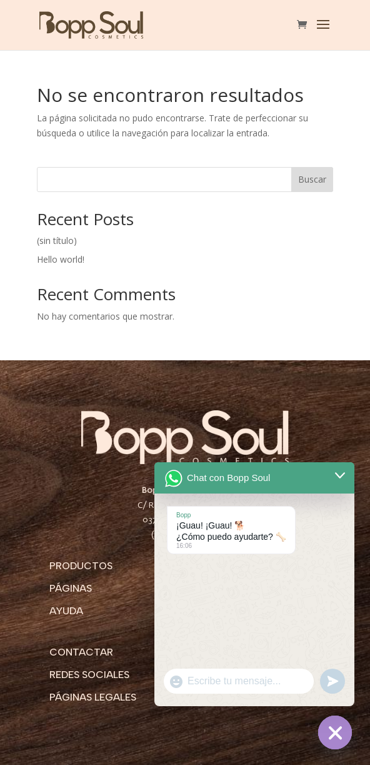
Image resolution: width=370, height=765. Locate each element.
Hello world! (60, 259)
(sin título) (57, 240)
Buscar (312, 179)
